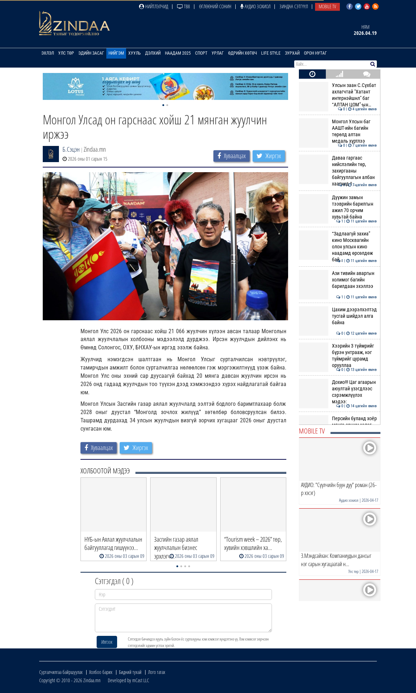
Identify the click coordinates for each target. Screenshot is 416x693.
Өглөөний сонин (215, 6)
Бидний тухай (130, 672)
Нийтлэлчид (153, 6)
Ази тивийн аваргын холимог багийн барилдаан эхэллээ (338, 280)
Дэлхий (153, 53)
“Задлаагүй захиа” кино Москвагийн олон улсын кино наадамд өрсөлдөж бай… (338, 246)
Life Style (271, 53)
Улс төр (66, 53)
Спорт (201, 53)
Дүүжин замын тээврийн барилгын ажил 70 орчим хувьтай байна (338, 207)
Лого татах (156, 672)
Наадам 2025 (178, 53)
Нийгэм (116, 53)
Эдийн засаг (91, 53)
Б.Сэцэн (71, 149)
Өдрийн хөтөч (242, 53)
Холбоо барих (100, 672)
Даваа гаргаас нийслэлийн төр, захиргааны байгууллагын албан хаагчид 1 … (338, 171)
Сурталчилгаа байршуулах (61, 672)
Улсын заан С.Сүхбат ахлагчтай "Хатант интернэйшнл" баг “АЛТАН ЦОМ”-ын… (338, 95)
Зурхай (292, 53)
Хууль (134, 53)
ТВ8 (183, 6)
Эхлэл (47, 53)
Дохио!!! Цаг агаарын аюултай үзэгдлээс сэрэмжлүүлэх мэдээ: (338, 392)
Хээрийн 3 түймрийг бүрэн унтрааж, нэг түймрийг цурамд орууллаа (338, 356)
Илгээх (106, 641)
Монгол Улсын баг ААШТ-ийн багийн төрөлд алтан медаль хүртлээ (338, 131)
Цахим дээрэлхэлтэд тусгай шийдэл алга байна (338, 316)
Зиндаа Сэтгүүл (293, 6)
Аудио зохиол (255, 6)
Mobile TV (327, 6)
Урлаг (218, 53)
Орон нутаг (315, 53)
